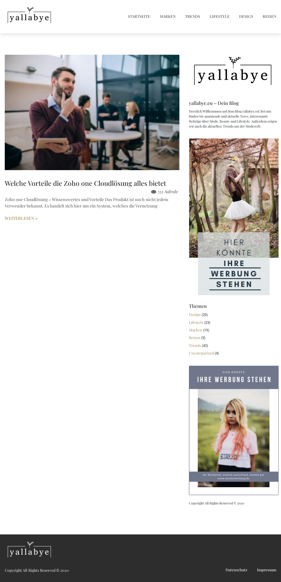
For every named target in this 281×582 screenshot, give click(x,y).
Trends (192, 17)
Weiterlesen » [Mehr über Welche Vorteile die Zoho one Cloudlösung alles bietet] (21, 218)
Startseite (139, 17)
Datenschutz (236, 570)
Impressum (266, 570)
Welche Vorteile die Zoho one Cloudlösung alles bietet (85, 183)
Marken (168, 17)
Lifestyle (220, 17)
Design (246, 17)
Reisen (269, 17)
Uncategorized (201, 353)
